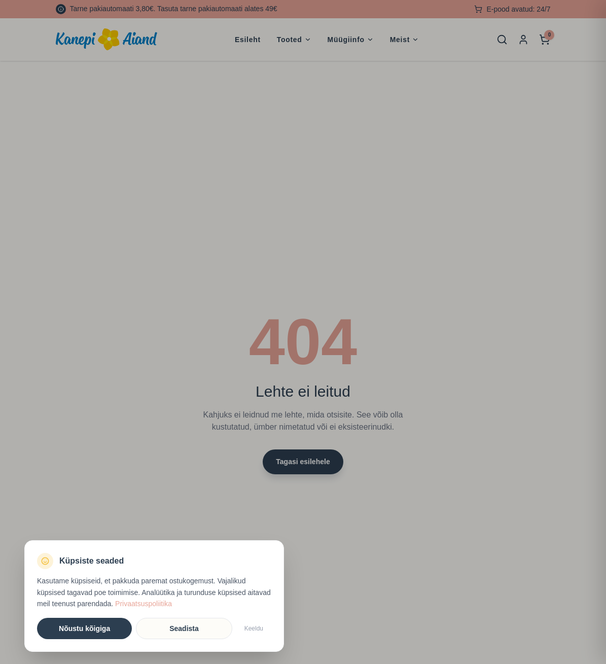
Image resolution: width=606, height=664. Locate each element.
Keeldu (253, 628)
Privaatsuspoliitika (143, 604)
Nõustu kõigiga (84, 628)
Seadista (184, 628)
